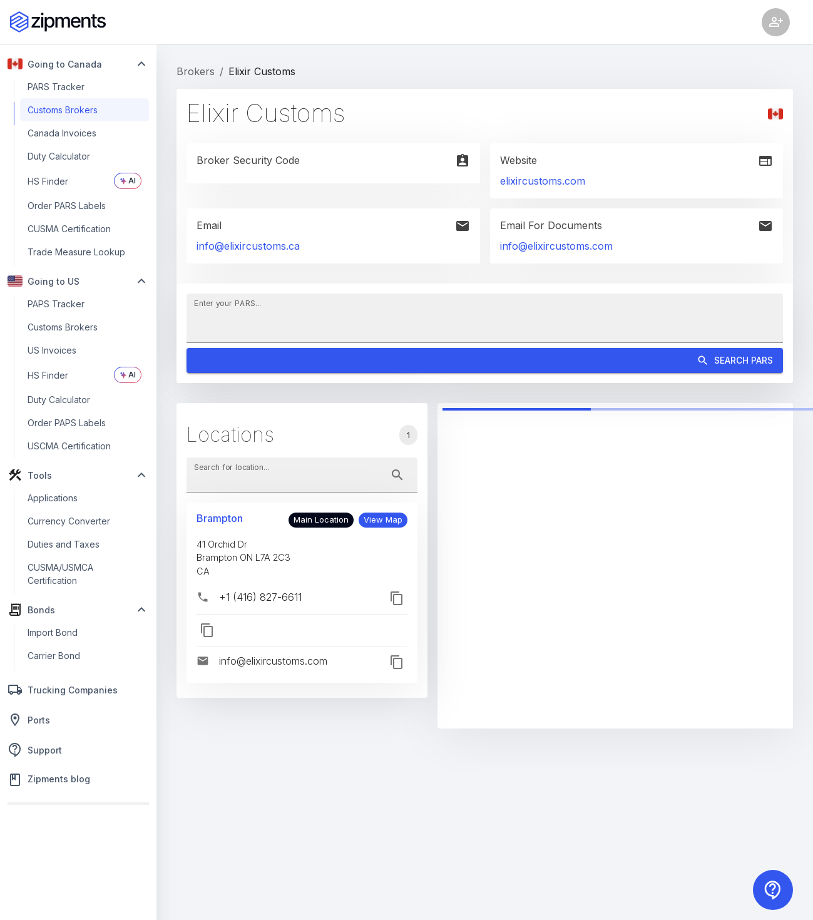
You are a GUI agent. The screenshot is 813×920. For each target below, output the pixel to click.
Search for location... (231, 466)
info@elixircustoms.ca (248, 246)
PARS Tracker (56, 86)
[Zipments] (58, 22)
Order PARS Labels (67, 205)
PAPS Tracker (56, 304)
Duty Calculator (59, 156)
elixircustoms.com (542, 181)
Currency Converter (69, 521)
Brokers (195, 71)
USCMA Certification (69, 446)
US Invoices (52, 350)
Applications (53, 498)
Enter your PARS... (227, 302)
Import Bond (53, 632)
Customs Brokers (63, 110)
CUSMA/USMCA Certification (60, 574)
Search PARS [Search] (485, 361)
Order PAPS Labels (67, 422)
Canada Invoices (62, 133)
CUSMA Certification (69, 228)
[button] (383, 520)
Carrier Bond (54, 655)
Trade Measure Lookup (76, 252)
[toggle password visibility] (397, 475)
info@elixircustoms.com (556, 246)
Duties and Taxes (64, 544)
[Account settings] (776, 22)
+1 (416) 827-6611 (260, 597)
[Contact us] (773, 890)
